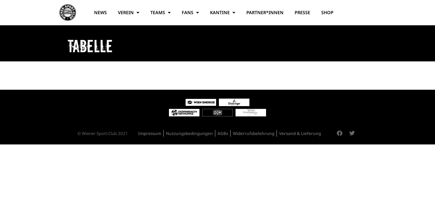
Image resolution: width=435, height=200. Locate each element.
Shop (327, 12)
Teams (160, 13)
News (100, 12)
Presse (302, 12)
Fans (190, 13)
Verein (128, 13)
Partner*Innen (265, 12)
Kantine (222, 13)
